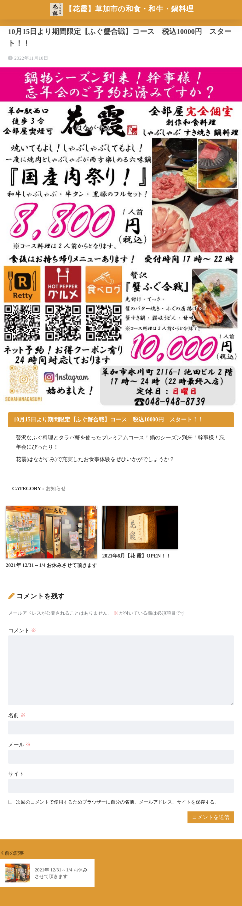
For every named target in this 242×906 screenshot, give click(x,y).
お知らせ (56, 488)
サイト (16, 774)
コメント (22, 631)
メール (19, 745)
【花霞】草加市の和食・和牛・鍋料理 (122, 9)
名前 (17, 715)
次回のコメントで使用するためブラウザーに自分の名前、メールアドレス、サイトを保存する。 (117, 801)
